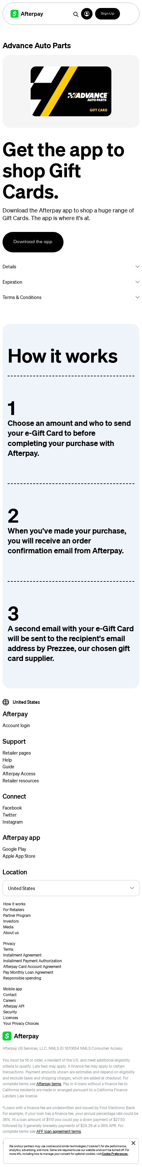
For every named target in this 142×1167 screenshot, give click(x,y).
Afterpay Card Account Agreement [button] (32, 966)
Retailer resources (21, 780)
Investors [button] (11, 921)
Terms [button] (8, 949)
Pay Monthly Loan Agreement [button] (28, 972)
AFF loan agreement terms (58, 1131)
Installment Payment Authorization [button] (32, 960)
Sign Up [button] (107, 14)
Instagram (13, 822)
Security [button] (10, 1012)
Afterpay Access (19, 773)
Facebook (12, 807)
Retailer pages (17, 753)
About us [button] (11, 932)
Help (7, 760)
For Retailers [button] (13, 909)
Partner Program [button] (17, 915)
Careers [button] (9, 1000)
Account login (16, 725)
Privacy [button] (9, 943)
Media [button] (8, 927)
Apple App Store (19, 856)
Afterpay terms (48, 1083)
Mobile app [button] (12, 989)
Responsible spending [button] (22, 978)
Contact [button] (10, 994)
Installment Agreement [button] (22, 955)
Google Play (14, 849)
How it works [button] (14, 904)
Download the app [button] (33, 242)
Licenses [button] (10, 1017)
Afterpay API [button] (13, 1006)
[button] (87, 13)
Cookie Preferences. (115, 1153)
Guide (8, 766)
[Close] (133, 1143)
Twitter (10, 815)
